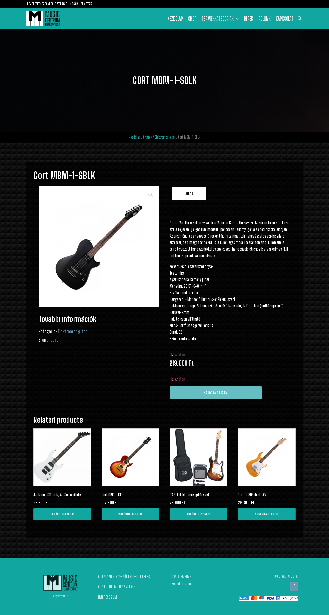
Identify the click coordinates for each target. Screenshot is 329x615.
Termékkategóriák (220, 18)
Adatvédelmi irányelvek (117, 585)
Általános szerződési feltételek (124, 575)
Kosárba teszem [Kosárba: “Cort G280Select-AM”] (267, 513)
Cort (54, 340)
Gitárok (147, 137)
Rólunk (264, 18)
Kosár (74, 4)
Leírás (189, 193)
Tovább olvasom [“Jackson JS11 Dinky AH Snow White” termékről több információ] (62, 513)
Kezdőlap (175, 18)
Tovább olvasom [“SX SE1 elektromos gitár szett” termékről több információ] (199, 513)
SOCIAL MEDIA (286, 575)
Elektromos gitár (165, 137)
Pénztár (86, 4)
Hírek (248, 18)
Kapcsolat (285, 18)
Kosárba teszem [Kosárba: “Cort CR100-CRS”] (130, 513)
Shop (192, 18)
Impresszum (107, 596)
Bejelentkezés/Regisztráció (47, 4)
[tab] (189, 193)
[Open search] (299, 18)
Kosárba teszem (216, 391)
